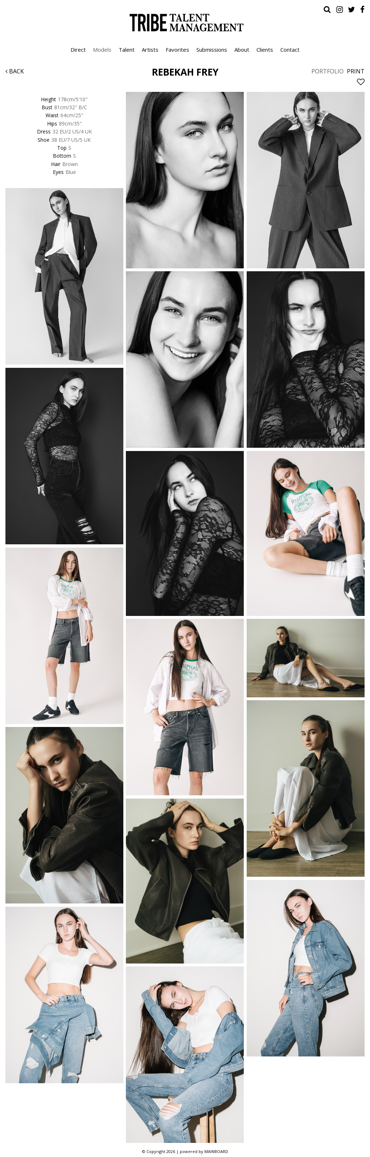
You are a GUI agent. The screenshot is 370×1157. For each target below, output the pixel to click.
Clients (264, 49)
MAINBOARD (216, 1151)
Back (14, 71)
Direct (78, 49)
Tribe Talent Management (185, 22)
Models (102, 49)
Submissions (211, 49)
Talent (127, 49)
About (241, 49)
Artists (150, 49)
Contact (289, 49)
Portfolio (327, 71)
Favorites (177, 49)
